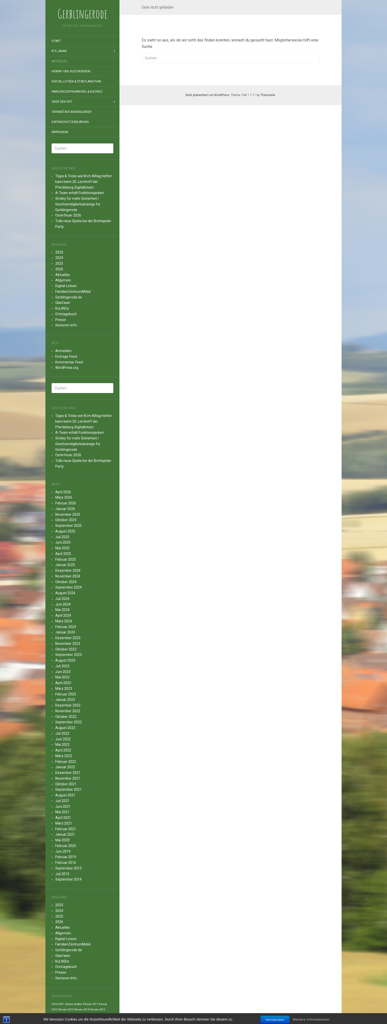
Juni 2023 (63, 672)
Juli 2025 (62, 537)
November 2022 (67, 711)
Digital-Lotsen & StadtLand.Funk (76, 81)
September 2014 (68, 879)
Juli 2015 (62, 874)
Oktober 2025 (66, 520)
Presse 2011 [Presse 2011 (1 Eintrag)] (90, 1004)
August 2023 (65, 660)
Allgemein (63, 280)
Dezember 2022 (67, 705)
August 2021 (65, 795)
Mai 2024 (62, 610)
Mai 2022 (62, 745)
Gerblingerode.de (68, 297)
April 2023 (63, 683)
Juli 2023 (62, 666)
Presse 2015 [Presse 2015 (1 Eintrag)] (97, 1009)
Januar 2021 (65, 834)
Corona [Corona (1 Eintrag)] (69, 1004)
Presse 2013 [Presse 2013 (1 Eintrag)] (65, 1009)
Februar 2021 (65, 829)
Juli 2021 (62, 801)
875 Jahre (59, 51)
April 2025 (63, 554)
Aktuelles (59, 61)
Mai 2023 (62, 677)
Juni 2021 (63, 806)
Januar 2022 (65, 767)
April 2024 (63, 615)
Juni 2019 (63, 851)
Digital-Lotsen (66, 286)
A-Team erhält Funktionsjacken (79, 193)
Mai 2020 (62, 840)
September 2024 (68, 587)
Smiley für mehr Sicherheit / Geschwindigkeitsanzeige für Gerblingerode (77, 204)
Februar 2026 (65, 503)
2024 (59, 258)
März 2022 (63, 756)
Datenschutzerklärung (70, 122)
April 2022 (63, 750)
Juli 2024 (62, 599)
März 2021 (63, 823)
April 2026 (63, 492)
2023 (59, 252)
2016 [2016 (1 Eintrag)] (55, 1004)
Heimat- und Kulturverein (71, 71)
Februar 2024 (65, 627)
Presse (60, 320)
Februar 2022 (65, 762)
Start (56, 41)
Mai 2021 (62, 812)
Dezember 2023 (67, 638)
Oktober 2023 (66, 649)
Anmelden (63, 351)
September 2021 (68, 789)
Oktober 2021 (66, 784)
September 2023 (68, 655)
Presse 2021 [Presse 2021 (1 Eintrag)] (74, 1015)
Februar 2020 (65, 846)
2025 (59, 263)
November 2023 (67, 644)
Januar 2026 (65, 509)
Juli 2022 (62, 733)
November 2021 (67, 778)
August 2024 (65, 593)
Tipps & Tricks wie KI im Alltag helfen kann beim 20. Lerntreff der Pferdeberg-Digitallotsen (83, 181)
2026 (59, 269)
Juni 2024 (63, 604)
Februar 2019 (65, 857)
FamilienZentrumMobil (73, 292)
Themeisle (267, 95)
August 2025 (65, 531)
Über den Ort (62, 101)
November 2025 (67, 514)
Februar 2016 (65, 863)
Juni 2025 (63, 542)
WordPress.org (66, 368)
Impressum (60, 132)
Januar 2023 (65, 700)
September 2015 (68, 868)
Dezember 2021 (67, 773)
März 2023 (63, 688)
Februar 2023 (65, 694)
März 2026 (63, 497)
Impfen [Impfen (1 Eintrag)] (78, 1004)
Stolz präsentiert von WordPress (207, 95)
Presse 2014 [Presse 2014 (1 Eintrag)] (81, 1009)
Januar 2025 (65, 565)
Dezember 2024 (67, 570)
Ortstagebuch (66, 314)
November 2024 (67, 576)
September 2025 (68, 526)
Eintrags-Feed (66, 356)
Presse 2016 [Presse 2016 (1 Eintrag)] (59, 1015)
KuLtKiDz (62, 308)
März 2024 (63, 621)
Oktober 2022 (66, 717)
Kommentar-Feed (69, 362)
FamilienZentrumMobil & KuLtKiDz (77, 91)
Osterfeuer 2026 (68, 215)
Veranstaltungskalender (72, 112)
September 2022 (68, 722)
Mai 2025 (62, 548)
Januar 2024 (65, 632)
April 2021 (63, 818)
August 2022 (65, 728)
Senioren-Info (66, 325)
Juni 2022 (63, 739)
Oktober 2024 (66, 582)
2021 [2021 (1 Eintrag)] (61, 1004)
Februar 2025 (65, 559)
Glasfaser (62, 303)
